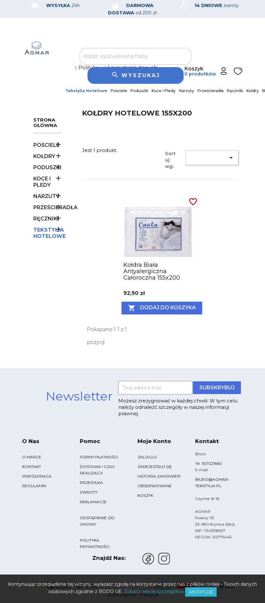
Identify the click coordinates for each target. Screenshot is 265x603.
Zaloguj (147, 457)
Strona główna (45, 122)
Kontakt (31, 466)
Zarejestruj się (154, 466)
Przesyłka (91, 482)
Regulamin (34, 485)
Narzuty (186, 90)
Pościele (119, 90)
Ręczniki (235, 90)
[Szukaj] (135, 56)
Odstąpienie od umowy (97, 521)
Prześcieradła (210, 90)
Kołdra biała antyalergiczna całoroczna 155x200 (151, 271)
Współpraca (37, 476)
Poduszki (139, 90)
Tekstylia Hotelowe (86, 90)
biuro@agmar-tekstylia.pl (212, 482)
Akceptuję (201, 591)
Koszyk (145, 495)
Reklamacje (93, 501)
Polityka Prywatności (95, 543)
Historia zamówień (158, 476)
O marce (31, 457)
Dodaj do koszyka (162, 308)
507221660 (212, 463)
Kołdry (252, 90)
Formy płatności (99, 457)
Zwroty (88, 492)
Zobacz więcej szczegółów (154, 591)
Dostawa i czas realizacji (97, 469)
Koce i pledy (164, 90)
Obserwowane (154, 485)
